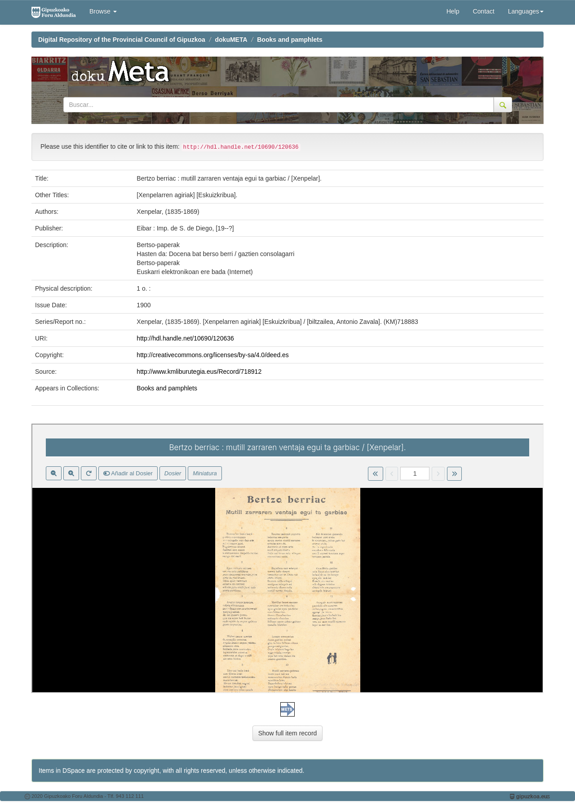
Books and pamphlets (289, 39)
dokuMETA (231, 39)
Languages (526, 11)
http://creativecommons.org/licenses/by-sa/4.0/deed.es (213, 355)
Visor (287, 558)
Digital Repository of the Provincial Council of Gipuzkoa (121, 39)
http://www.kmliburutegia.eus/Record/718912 (199, 371)
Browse (103, 11)
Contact (483, 11)
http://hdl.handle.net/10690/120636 (185, 338)
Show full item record (287, 733)
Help (453, 11)
